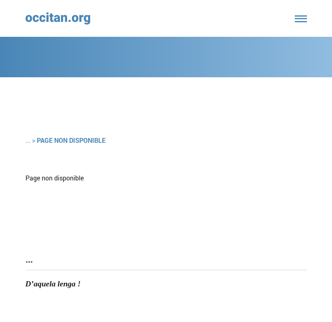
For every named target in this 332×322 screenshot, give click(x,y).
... (27, 140)
